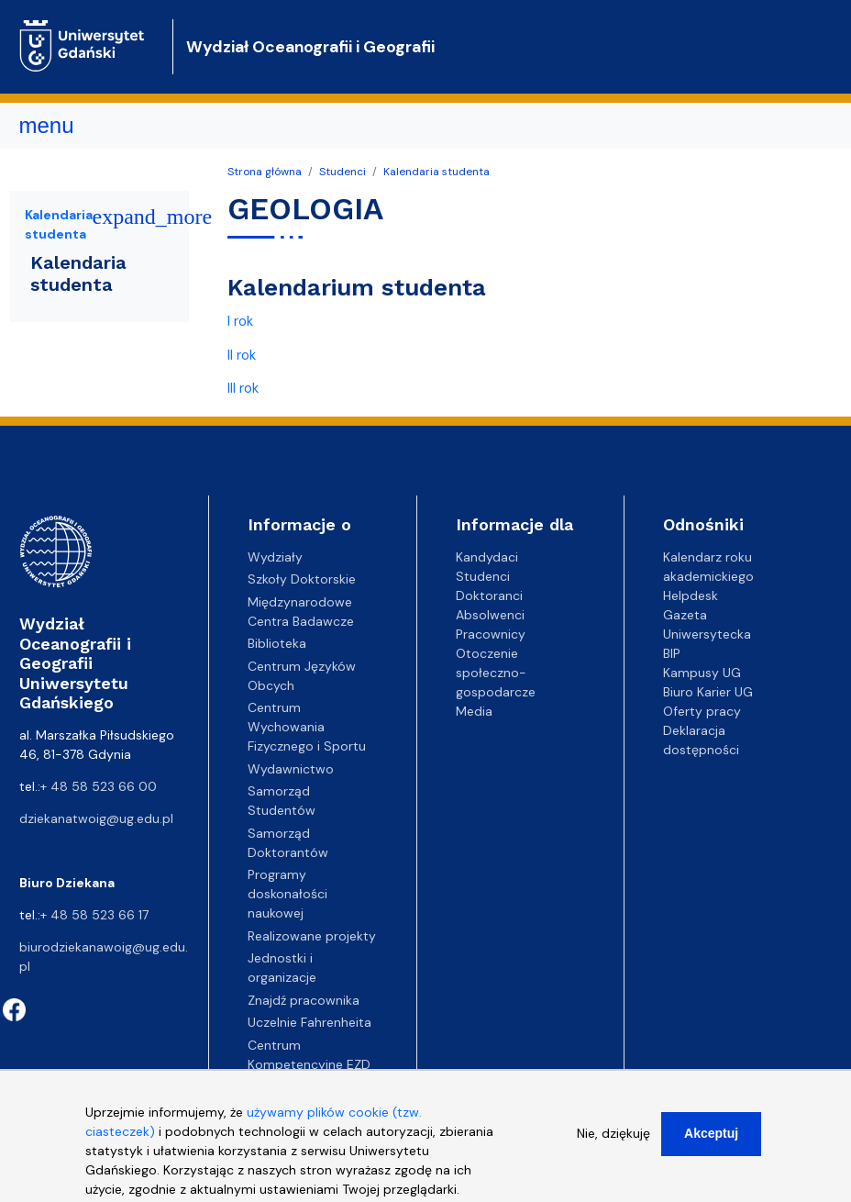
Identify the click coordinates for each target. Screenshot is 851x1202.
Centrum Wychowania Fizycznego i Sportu (307, 726)
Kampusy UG (702, 672)
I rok (240, 321)
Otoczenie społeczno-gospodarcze (496, 672)
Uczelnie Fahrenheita (309, 1022)
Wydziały (275, 557)
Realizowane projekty (312, 936)
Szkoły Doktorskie (302, 579)
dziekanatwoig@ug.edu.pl (96, 818)
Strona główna (264, 171)
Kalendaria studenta (436, 171)
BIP (671, 653)
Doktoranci (489, 595)
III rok (243, 388)
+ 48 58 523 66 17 (94, 915)
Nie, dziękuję (613, 1144)
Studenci (342, 171)
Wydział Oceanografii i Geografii (310, 47)
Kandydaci (487, 557)
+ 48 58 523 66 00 (98, 786)
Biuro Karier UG (708, 692)
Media (474, 711)
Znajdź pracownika (303, 1000)
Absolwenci (490, 615)
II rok (241, 355)
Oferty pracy (702, 711)
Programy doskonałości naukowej (287, 893)
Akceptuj (711, 1144)
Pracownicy (490, 634)
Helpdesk (690, 595)
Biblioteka (277, 643)
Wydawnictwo (291, 769)
